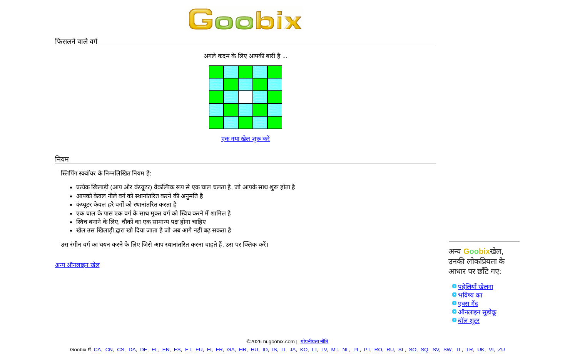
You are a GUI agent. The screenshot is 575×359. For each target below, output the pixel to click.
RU (390, 349)
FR (219, 349)
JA (293, 349)
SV (436, 349)
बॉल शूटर (469, 320)
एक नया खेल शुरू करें (245, 138)
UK (481, 349)
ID (264, 349)
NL (346, 349)
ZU (501, 349)
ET (188, 349)
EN (166, 349)
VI (491, 349)
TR (469, 349)
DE (143, 349)
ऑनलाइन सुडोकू (477, 312)
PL (356, 349)
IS (274, 349)
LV (324, 349)
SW (447, 349)
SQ (424, 349)
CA (97, 349)
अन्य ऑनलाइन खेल (77, 265)
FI (209, 349)
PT (367, 349)
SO (412, 349)
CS (120, 349)
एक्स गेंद (468, 303)
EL (155, 349)
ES (177, 349)
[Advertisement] (484, 122)
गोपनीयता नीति (315, 341)
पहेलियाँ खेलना (475, 287)
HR (242, 349)
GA (230, 349)
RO (378, 349)
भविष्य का (470, 295)
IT (283, 349)
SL (401, 349)
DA (132, 349)
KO (304, 349)
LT (314, 349)
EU (199, 349)
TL (459, 349)
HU (254, 349)
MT (334, 349)
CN (109, 349)
